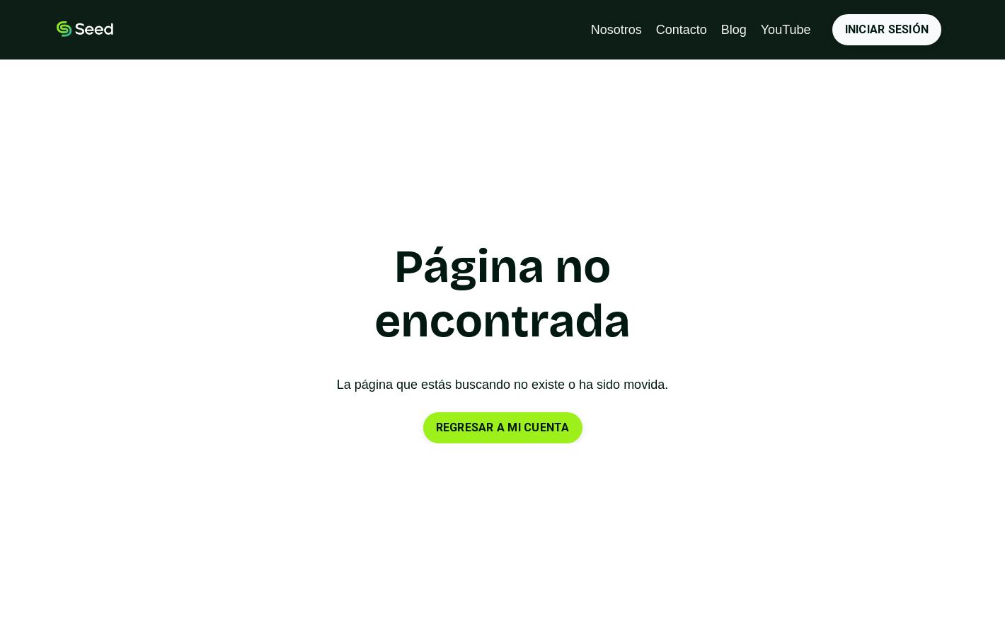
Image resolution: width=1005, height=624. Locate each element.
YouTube (786, 30)
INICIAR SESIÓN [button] (887, 29)
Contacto (681, 30)
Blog (734, 30)
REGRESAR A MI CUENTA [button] (503, 427)
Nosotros (616, 30)
